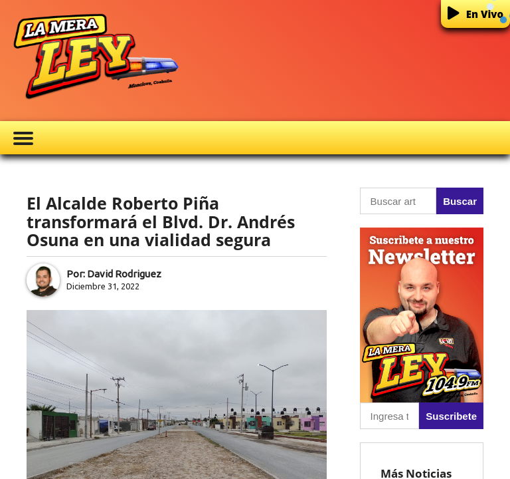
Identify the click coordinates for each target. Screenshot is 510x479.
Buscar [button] (460, 201)
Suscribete (451, 416)
